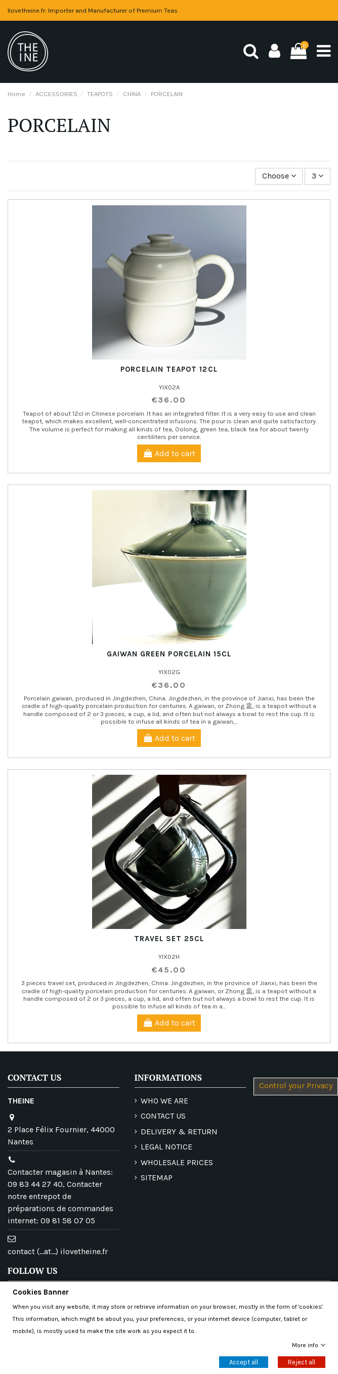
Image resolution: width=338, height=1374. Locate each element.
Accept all (243, 1362)
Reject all (301, 1362)
